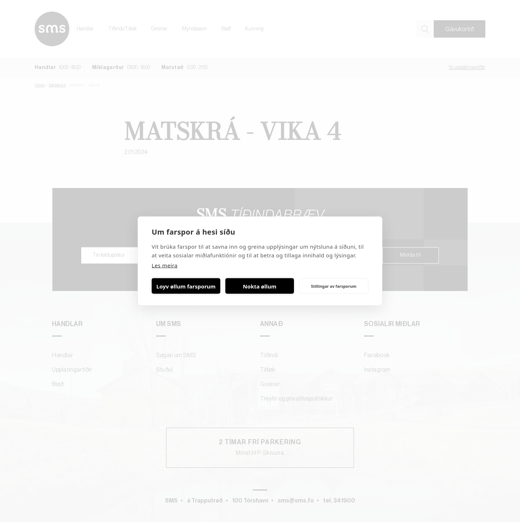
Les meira (165, 265)
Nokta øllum (260, 286)
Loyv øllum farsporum (186, 286)
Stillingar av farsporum (333, 285)
